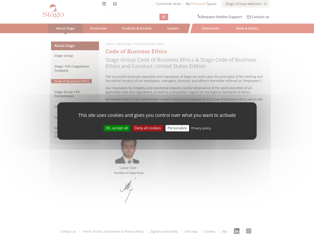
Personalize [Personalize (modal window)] (177, 128)
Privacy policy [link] (201, 128)
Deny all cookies (148, 128)
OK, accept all (117, 128)
